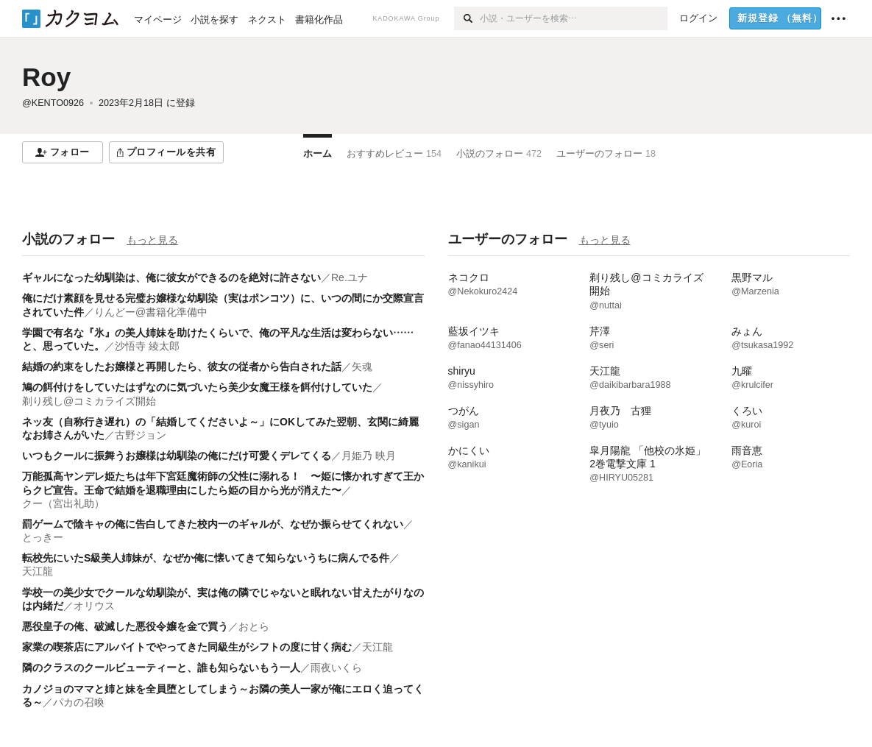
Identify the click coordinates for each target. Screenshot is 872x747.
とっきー (42, 537)
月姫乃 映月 (368, 455)
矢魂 (362, 366)
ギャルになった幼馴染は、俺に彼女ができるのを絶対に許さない (171, 277)
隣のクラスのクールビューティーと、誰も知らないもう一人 (161, 667)
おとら (253, 626)
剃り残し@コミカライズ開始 (89, 401)
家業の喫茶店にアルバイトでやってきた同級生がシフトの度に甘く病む (187, 647)
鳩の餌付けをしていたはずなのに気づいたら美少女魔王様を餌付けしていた (197, 387)
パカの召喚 (78, 702)
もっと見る (152, 240)
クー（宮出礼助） (63, 503)
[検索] (467, 18)
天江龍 (37, 571)
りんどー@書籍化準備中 (151, 312)
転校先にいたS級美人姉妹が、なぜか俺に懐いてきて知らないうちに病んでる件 (205, 558)
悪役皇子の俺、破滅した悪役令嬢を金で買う (125, 626)
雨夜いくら (336, 667)
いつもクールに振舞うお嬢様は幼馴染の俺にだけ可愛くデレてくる (176, 455)
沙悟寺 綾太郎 (147, 346)
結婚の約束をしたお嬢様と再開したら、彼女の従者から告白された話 (181, 366)
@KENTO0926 (53, 103)
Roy (46, 77)
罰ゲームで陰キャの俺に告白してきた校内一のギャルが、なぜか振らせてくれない (212, 524)
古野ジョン (140, 435)
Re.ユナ (349, 277)
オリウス (94, 606)
